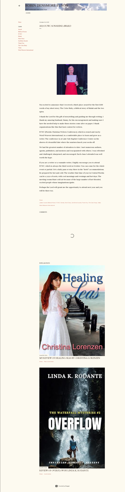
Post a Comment (49, 361)
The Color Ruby (22, 45)
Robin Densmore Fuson (46, 5)
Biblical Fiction (22, 31)
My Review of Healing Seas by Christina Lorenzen (69, 357)
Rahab (20, 36)
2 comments (47, 474)
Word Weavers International (25, 50)
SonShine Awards (23, 41)
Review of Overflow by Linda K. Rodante (64, 470)
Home (28, 13)
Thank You (21, 43)
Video (19, 48)
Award (20, 29)
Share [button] (19, 22)
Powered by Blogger (62, 486)
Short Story (21, 38)
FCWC (20, 34)
